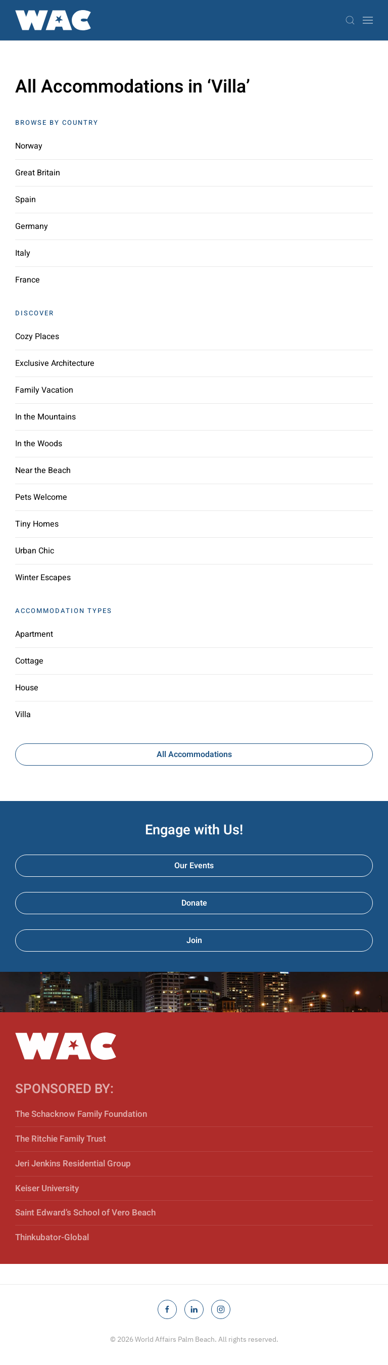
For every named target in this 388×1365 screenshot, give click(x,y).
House (26, 688)
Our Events (194, 866)
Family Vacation (44, 390)
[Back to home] (53, 20)
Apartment (34, 634)
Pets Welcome (41, 497)
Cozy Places (37, 337)
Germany (31, 226)
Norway (28, 146)
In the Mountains (45, 417)
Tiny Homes (37, 524)
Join (194, 940)
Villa (23, 715)
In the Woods (38, 444)
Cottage (29, 661)
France (27, 280)
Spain (25, 200)
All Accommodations (194, 754)
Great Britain (37, 173)
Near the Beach (43, 470)
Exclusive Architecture (54, 363)
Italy (22, 253)
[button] (350, 20)
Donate (194, 903)
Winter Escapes (43, 578)
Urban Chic (34, 551)
